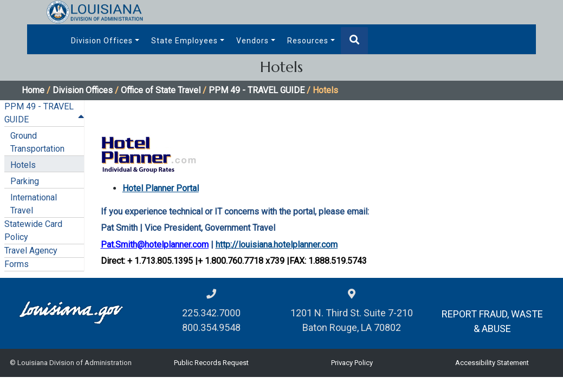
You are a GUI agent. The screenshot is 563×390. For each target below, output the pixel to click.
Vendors (252, 40)
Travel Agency (30, 250)
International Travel (33, 204)
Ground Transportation (37, 142)
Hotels (23, 165)
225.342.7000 (211, 312)
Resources (307, 40)
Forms (16, 264)
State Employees (184, 40)
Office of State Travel (160, 90)
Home (33, 90)
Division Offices (102, 40)
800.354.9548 (211, 327)
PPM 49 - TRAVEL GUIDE (257, 90)
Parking (24, 181)
